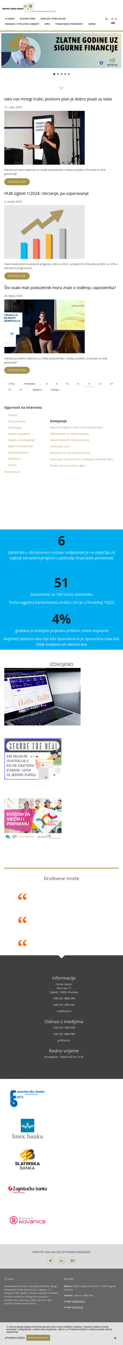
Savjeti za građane (19, 434)
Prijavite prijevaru (18, 452)
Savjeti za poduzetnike (21, 440)
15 (11, 389)
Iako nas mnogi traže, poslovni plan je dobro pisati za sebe (58, 98)
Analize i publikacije (53, 18)
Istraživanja (15, 427)
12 (91, 384)
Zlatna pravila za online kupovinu (69, 434)
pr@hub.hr (77, 1307)
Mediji (92, 23)
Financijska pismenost (69, 23)
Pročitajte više (17, 181)
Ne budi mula (12, 472)
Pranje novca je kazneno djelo (67, 465)
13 (102, 383)
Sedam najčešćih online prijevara (69, 440)
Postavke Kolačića (15, 1337)
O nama (9, 18)
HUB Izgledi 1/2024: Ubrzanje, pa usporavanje (46, 193)
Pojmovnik (14, 458)
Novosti (12, 415)
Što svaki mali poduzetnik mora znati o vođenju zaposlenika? (60, 287)
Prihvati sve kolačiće (38, 1337)
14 (113, 383)
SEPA (47, 23)
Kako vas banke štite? (21, 446)
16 (22, 389)
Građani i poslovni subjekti (22, 23)
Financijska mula (60, 446)
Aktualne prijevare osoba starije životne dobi (76, 427)
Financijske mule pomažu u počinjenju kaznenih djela (81, 459)
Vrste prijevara (16, 421)
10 (69, 383)
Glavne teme (27, 18)
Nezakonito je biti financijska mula (70, 453)
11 (80, 383)
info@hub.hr (78, 1301)
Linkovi (12, 465)
